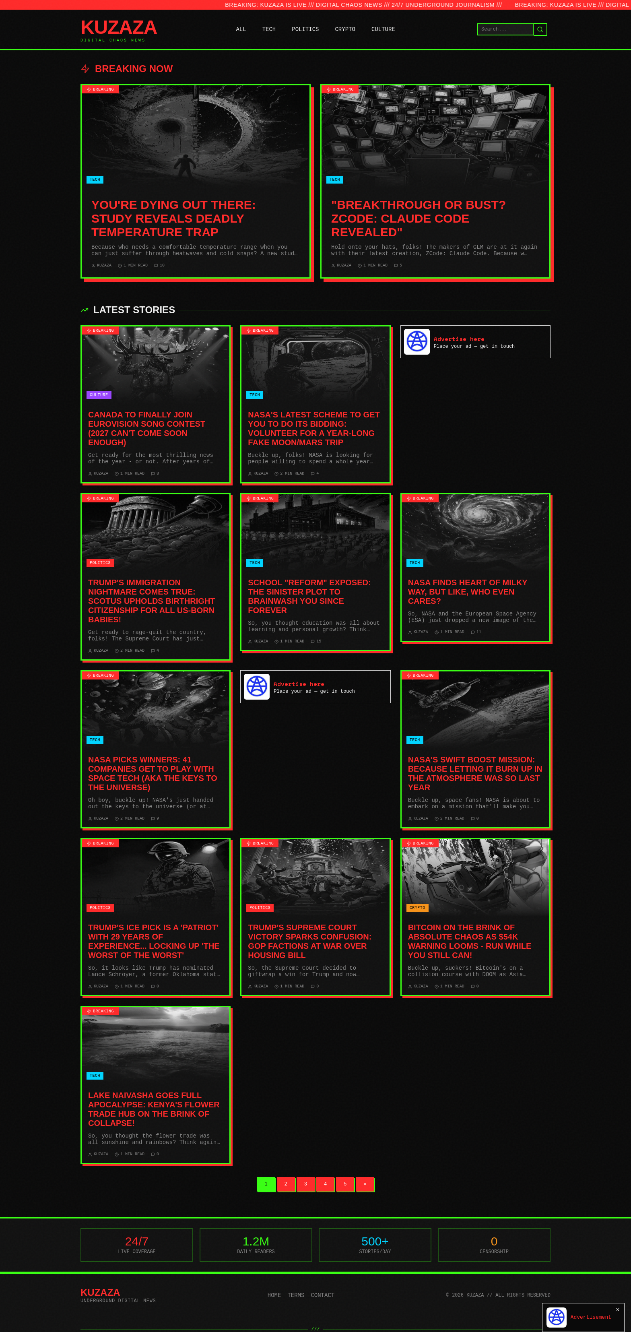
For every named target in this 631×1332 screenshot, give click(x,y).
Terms (295, 1295)
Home (274, 1295)
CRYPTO (345, 29)
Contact (322, 1295)
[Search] (540, 29)
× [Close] (617, 1309)
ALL (241, 29)
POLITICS (305, 29)
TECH (269, 29)
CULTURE (383, 29)
